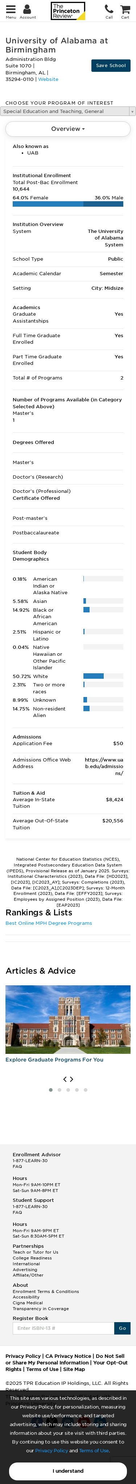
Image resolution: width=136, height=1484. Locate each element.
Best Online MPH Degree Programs (48, 923)
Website (48, 79)
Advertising (25, 1269)
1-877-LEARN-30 (30, 1160)
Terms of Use (94, 1450)
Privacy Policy (51, 1450)
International (26, 1263)
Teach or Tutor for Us (35, 1252)
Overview (68, 128)
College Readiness (32, 1258)
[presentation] (64, 1079)
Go (122, 1328)
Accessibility (26, 1297)
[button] (50, 1090)
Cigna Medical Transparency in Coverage (41, 1305)
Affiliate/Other (28, 1275)
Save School (111, 65)
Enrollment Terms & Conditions (46, 1291)
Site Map (74, 1369)
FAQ (17, 1166)
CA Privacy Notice (68, 1356)
